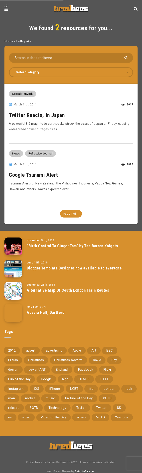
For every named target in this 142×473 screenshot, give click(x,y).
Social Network (22, 93)
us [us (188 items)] (10, 417)
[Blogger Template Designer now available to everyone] (13, 268)
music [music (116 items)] (50, 398)
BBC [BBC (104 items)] (109, 350)
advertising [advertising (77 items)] (54, 350)
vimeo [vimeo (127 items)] (81, 417)
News (16, 153)
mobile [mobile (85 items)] (30, 398)
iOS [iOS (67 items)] (36, 389)
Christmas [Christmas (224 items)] (36, 360)
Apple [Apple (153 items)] (77, 350)
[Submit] (126, 57)
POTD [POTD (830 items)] (107, 398)
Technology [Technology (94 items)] (57, 408)
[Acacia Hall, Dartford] (13, 313)
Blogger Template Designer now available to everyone (74, 268)
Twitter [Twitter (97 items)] (101, 408)
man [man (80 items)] (11, 398)
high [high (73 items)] (65, 379)
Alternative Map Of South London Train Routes (68, 290)
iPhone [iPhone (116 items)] (54, 389)
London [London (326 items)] (109, 389)
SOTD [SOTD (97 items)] (34, 408)
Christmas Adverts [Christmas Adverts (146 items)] (68, 360)
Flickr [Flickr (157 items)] (107, 370)
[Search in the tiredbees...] (71, 58)
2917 (127, 104)
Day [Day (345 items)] (114, 360)
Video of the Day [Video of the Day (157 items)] (53, 417)
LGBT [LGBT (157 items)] (74, 389)
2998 (127, 164)
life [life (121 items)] (91, 389)
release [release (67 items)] (13, 408)
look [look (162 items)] (129, 389)
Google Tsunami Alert (33, 175)
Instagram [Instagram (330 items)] (16, 389)
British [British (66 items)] (13, 360)
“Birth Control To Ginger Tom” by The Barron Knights (72, 245)
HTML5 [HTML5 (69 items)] (84, 379)
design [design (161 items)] (13, 370)
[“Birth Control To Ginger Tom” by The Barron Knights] (13, 246)
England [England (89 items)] (62, 370)
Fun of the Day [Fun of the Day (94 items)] (19, 379)
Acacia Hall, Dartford (46, 312)
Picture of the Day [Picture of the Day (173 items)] (79, 398)
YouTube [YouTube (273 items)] (121, 417)
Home (8, 41)
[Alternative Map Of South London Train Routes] (13, 291)
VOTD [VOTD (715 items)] (100, 417)
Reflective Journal (40, 153)
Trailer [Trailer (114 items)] (81, 408)
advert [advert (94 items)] (31, 350)
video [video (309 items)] (26, 417)
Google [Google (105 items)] (46, 379)
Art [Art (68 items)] (93, 350)
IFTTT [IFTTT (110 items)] (104, 379)
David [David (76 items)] (97, 360)
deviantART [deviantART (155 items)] (37, 370)
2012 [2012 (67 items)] (12, 350)
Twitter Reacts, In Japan (37, 115)
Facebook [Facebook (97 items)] (85, 370)
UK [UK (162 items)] (119, 408)
